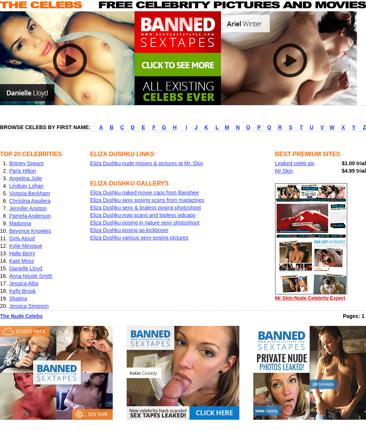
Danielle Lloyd (25, 268)
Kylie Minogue (25, 246)
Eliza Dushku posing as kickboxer (129, 230)
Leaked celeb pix (295, 163)
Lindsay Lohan (26, 186)
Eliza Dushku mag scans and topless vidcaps (142, 215)
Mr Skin (284, 171)
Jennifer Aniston (28, 208)
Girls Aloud (22, 238)
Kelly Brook (22, 291)
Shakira (18, 298)
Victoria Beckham (29, 193)
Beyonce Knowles (30, 231)
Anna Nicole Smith (30, 276)
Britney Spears (26, 163)
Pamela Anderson (30, 216)
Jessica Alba (23, 283)
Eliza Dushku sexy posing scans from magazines (147, 200)
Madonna (20, 223)
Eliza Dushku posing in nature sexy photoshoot (145, 223)
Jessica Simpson (28, 306)
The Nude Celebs (21, 316)
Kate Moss (21, 261)
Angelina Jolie (25, 178)
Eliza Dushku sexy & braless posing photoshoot (145, 208)
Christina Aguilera (29, 201)
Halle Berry (22, 253)
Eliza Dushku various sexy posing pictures (139, 238)
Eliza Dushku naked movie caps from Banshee (144, 193)
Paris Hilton (22, 171)
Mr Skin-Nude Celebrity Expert (311, 295)
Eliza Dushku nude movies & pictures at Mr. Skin (146, 163)
